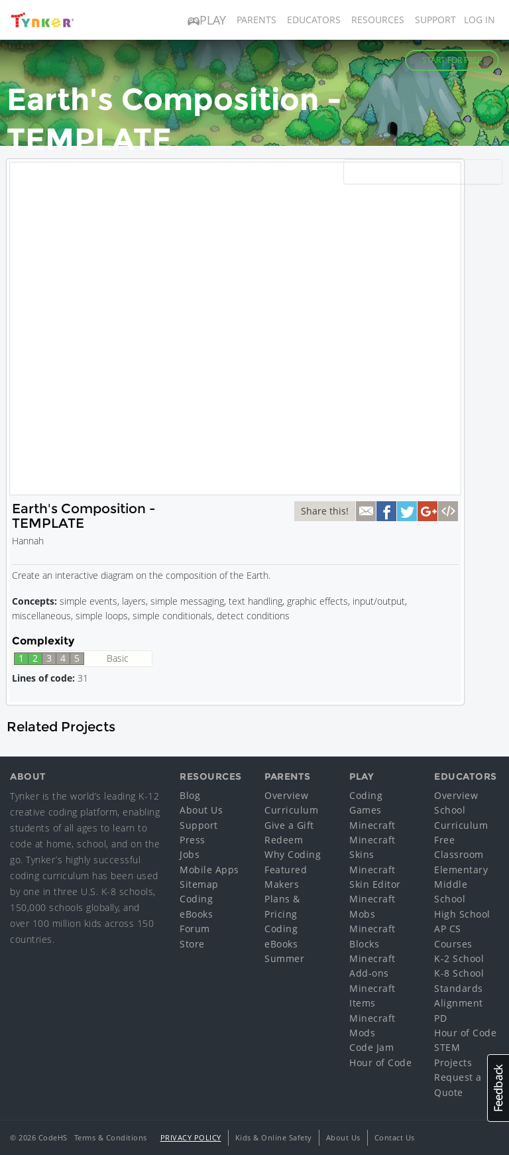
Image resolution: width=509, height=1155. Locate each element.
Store (192, 944)
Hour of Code (380, 1062)
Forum (195, 928)
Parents (256, 19)
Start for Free (452, 60)
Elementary (461, 869)
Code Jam (371, 1047)
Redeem (283, 839)
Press (192, 839)
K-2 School (459, 958)
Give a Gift (289, 825)
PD (440, 1018)
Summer (284, 958)
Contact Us (394, 1137)
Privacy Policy (190, 1137)
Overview (286, 795)
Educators (314, 19)
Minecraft (372, 825)
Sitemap (199, 884)
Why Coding (292, 854)
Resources (377, 19)
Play (207, 20)
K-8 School (459, 973)
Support (435, 19)
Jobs (189, 854)
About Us (201, 810)
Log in (479, 19)
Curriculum (291, 810)
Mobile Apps (209, 869)
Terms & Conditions (110, 1137)
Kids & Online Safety (273, 1137)
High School (462, 914)
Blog (190, 795)
